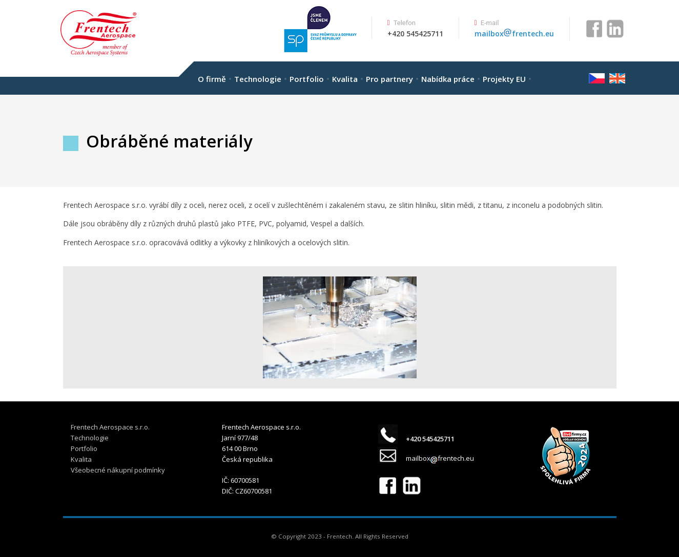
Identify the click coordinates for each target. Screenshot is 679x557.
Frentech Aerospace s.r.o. (110, 427)
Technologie (257, 79)
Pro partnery (389, 79)
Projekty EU (504, 79)
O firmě (212, 79)
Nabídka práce (448, 79)
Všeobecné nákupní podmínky (118, 470)
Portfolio (307, 79)
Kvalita (345, 79)
